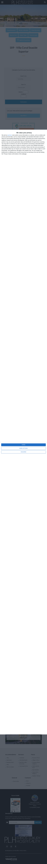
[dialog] (23, 432)
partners (10, 135)
